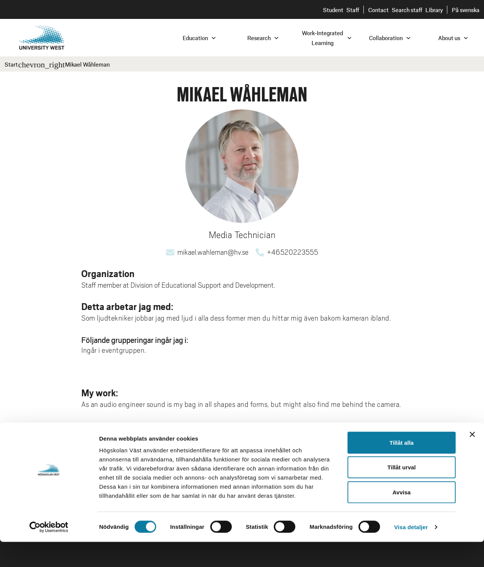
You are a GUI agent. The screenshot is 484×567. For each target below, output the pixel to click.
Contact (378, 10)
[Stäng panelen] (472, 459)
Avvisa (401, 517)
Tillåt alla (401, 467)
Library (434, 10)
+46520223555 (292, 252)
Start (11, 64)
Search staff (407, 10)
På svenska (465, 10)
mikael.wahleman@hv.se (212, 252)
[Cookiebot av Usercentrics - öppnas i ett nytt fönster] (49, 552)
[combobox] (433, 37)
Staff (352, 10)
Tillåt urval (402, 492)
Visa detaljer (411, 552)
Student (333, 10)
